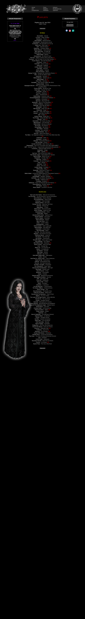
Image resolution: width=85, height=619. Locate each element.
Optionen (55, 10)
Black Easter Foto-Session (69, 25)
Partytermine (35, 10)
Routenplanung (57, 9)
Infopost (55, 7)
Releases (45, 10)
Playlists (45, 9)
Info (33, 9)
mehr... (15, 40)
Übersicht (42, 28)
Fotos (44, 7)
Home (33, 7)
